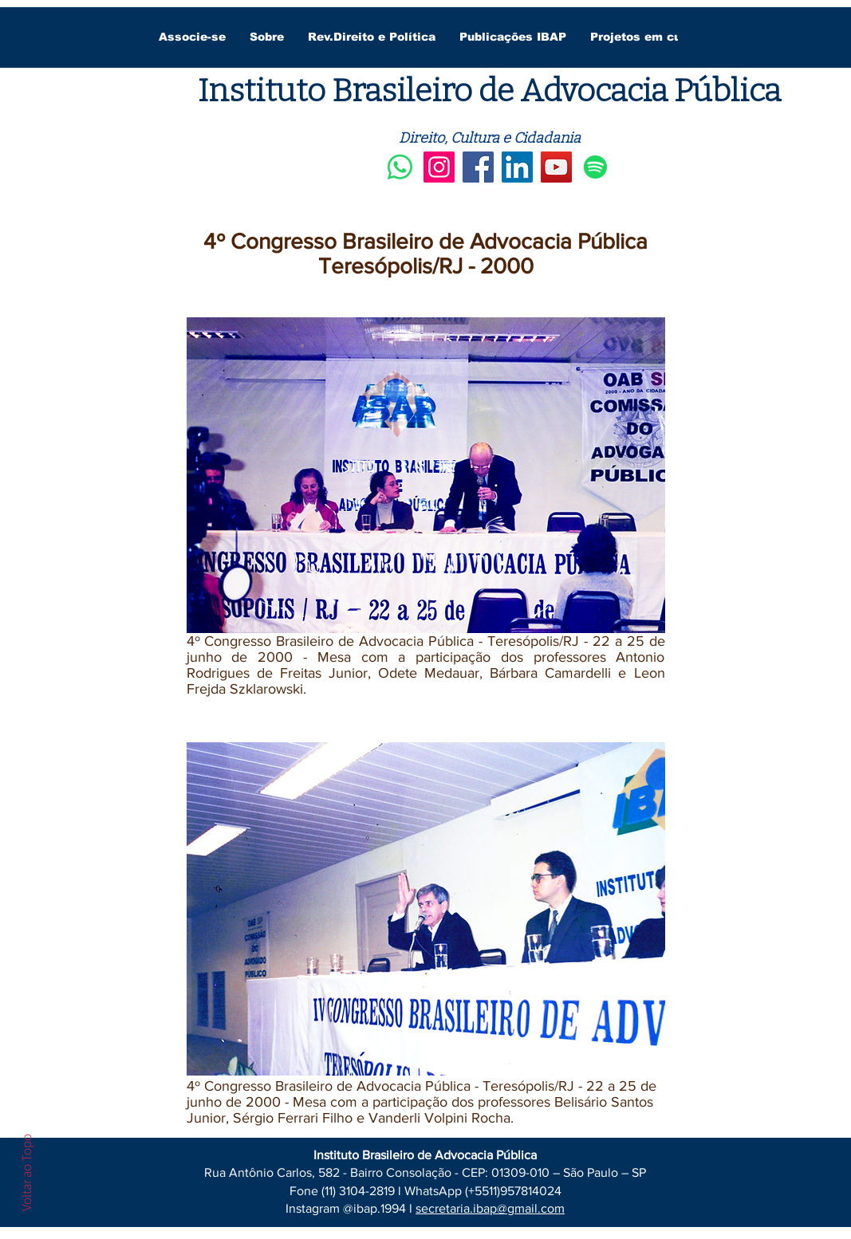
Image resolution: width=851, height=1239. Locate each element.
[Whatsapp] (400, 167)
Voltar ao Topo (26, 1172)
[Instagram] (439, 167)
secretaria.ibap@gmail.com (490, 1208)
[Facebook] (478, 167)
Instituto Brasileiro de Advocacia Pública (489, 91)
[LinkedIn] (517, 167)
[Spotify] (595, 167)
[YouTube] (556, 167)
